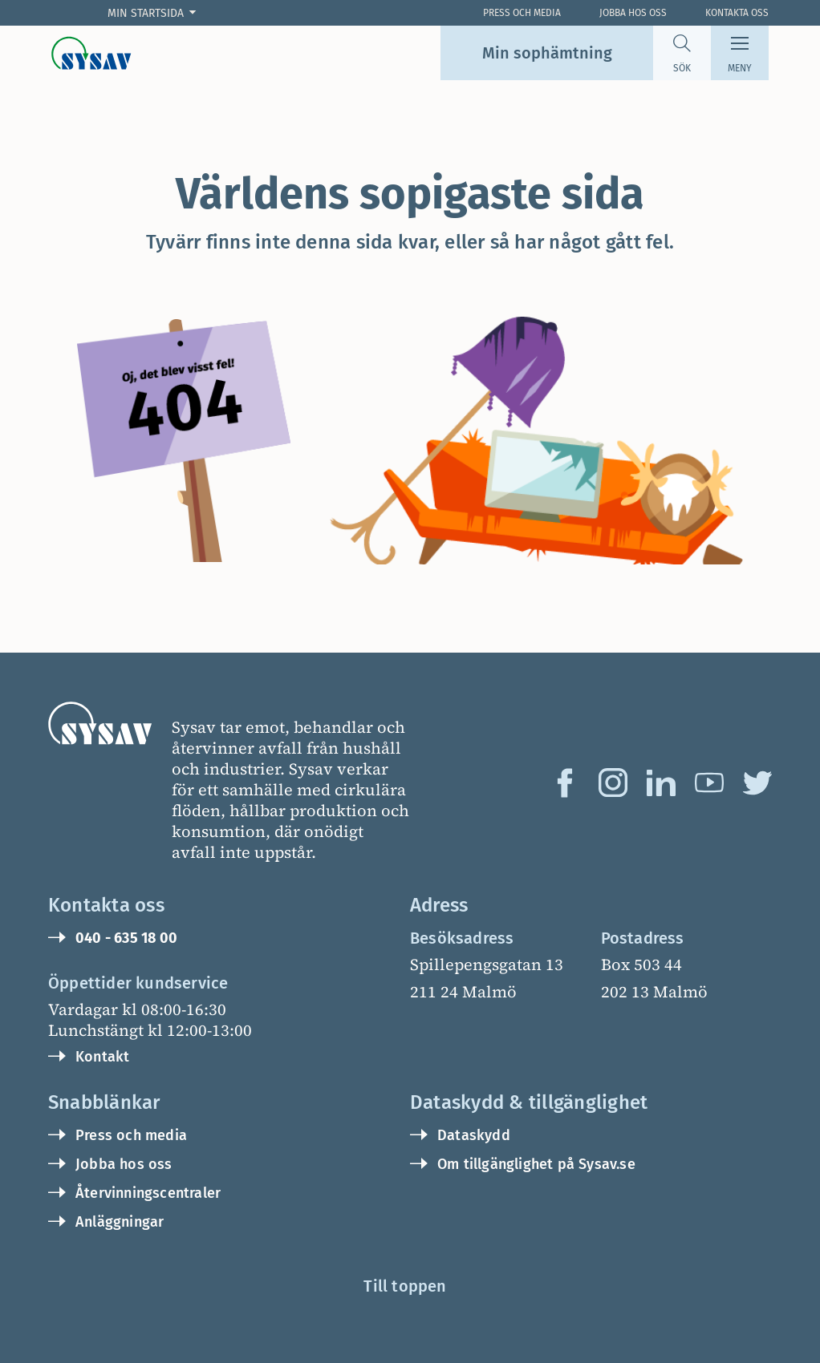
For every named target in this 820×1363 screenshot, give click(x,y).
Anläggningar (119, 1222)
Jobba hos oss (633, 12)
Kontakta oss (737, 12)
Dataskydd (473, 1135)
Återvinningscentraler (148, 1193)
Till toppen (404, 1286)
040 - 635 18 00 (126, 938)
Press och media (131, 1135)
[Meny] (740, 53)
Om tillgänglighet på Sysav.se (536, 1164)
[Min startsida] (155, 13)
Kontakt (102, 1057)
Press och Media (522, 12)
